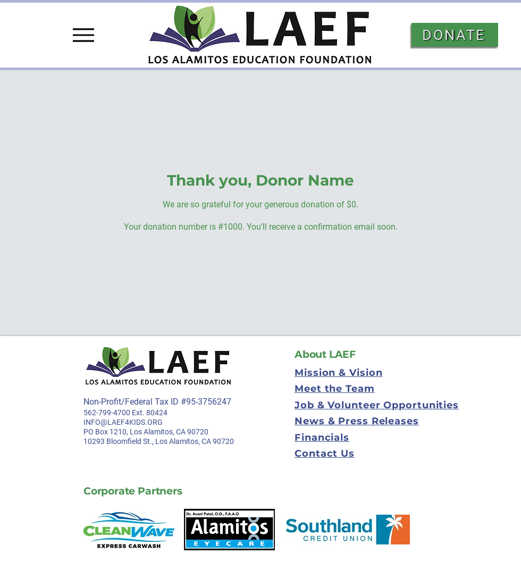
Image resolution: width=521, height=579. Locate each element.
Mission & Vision (338, 373)
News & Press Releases (357, 421)
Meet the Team (335, 389)
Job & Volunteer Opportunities (377, 405)
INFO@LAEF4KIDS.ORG (123, 422)
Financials (322, 437)
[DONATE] (454, 35)
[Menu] (83, 35)
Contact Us (325, 453)
